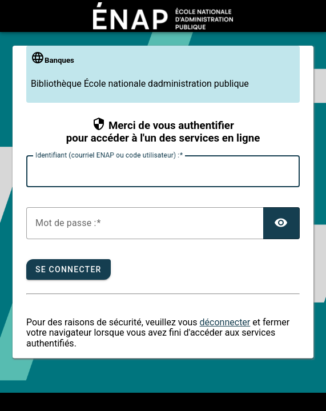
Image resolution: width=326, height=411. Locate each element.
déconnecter (225, 322)
